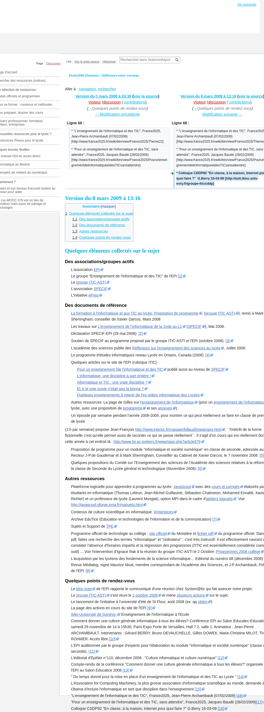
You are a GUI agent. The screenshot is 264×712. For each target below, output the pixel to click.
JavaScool (182, 486)
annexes (165, 408)
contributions (134, 102)
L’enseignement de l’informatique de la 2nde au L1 (140, 326)
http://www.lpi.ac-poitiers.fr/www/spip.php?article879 (157, 441)
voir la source (146, 96)
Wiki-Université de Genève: (94, 614)
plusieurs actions (191, 595)
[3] (227, 341)
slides (202, 602)
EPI (97, 269)
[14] (240, 677)
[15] (198, 689)
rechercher (107, 89)
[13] (126, 670)
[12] (221, 658)
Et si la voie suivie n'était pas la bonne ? (110, 389)
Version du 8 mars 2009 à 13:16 (208, 96)
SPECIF (100, 289)
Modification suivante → (222, 114)
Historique (109, 61)
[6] (200, 468)
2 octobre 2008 (145, 595)
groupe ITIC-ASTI (91, 282)
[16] (240, 695)
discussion (112, 102)
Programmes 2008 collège (238, 551)
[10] (112, 639)
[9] (149, 608)
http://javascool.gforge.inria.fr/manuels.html (107, 505)
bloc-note (84, 589)
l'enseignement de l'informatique (167, 402)
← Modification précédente (117, 114)
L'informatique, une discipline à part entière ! (114, 376)
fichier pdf (205, 533)
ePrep (93, 295)
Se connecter (246, 4)
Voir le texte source (87, 61)
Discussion (53, 63)
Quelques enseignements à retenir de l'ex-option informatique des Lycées (138, 395)
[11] (92, 651)
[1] (180, 276)
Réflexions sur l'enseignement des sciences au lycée (176, 348)
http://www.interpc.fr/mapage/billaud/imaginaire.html (178, 429)
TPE (109, 526)
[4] (208, 355)
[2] (140, 333)
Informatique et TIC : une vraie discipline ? (112, 382)
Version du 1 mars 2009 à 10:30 (103, 96)
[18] (221, 708)
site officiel (158, 533)
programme (132, 408)
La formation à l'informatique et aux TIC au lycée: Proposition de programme (134, 313)
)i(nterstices (163, 512)
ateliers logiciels (219, 499)
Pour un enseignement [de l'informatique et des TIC (120, 369)
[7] (215, 519)
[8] (88, 571)
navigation (87, 89)
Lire (69, 61)
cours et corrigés (225, 486)
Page (39, 63)
